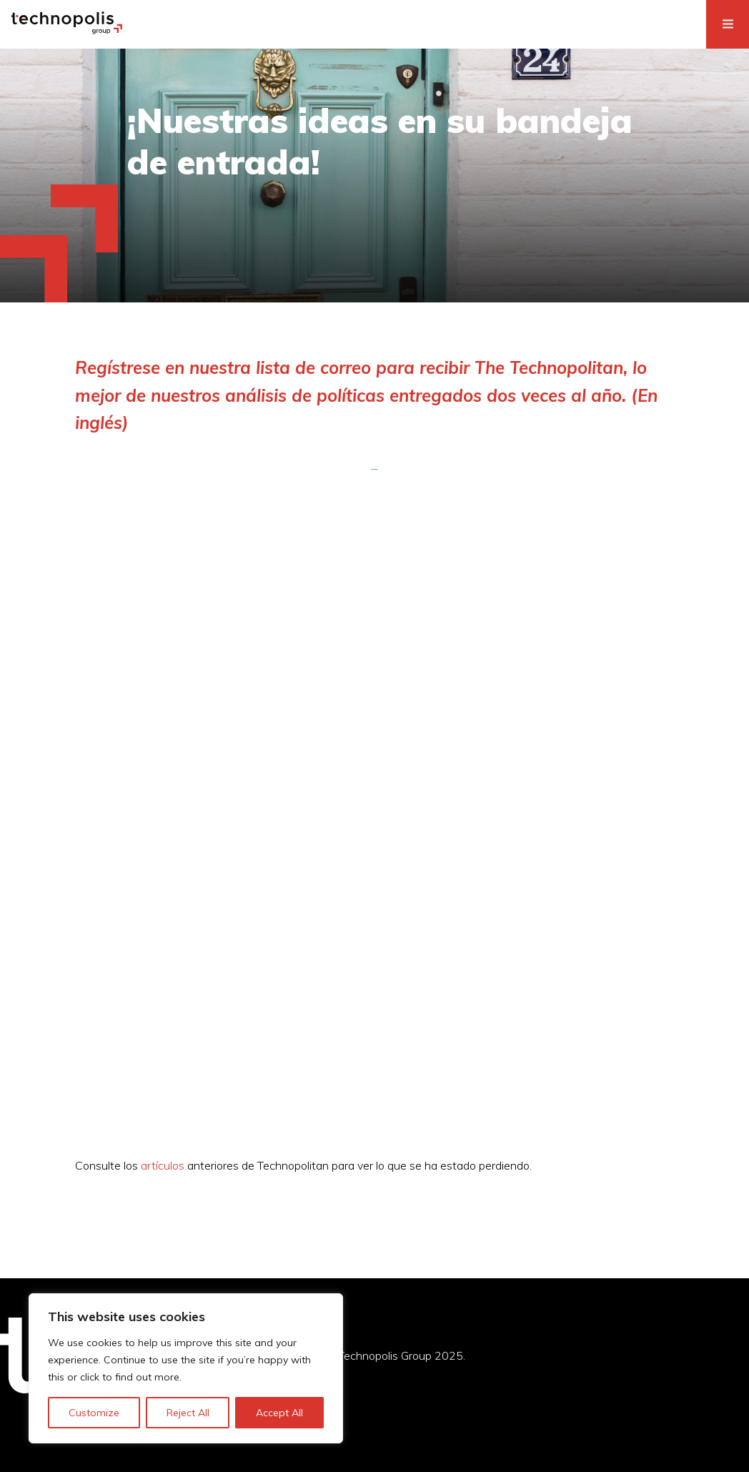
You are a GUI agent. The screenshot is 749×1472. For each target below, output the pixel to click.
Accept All (279, 1412)
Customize (94, 1412)
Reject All (188, 1412)
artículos (162, 1165)
